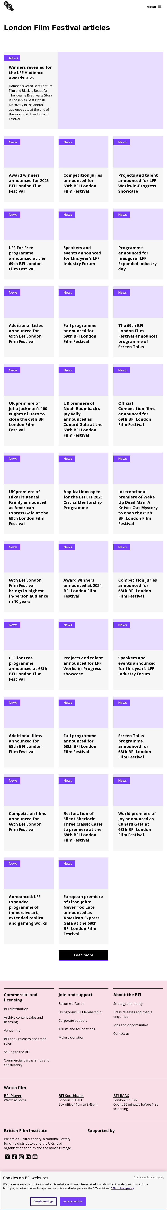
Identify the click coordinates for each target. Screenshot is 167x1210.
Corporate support (73, 1020)
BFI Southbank (71, 1095)
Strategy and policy (128, 1003)
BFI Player (12, 1095)
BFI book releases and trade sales (25, 1041)
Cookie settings (43, 1201)
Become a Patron (72, 1003)
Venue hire (12, 1030)
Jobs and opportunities (130, 1025)
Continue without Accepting (148, 1177)
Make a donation (71, 1037)
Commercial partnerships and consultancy (27, 1062)
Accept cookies (72, 1201)
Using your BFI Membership (80, 1012)
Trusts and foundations (77, 1029)
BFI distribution (16, 1009)
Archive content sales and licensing (23, 1019)
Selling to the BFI (17, 1051)
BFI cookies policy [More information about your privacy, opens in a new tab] (122, 1188)
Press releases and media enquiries (132, 1014)
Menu (154, 7)
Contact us (121, 1033)
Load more (83, 955)
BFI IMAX (121, 1095)
